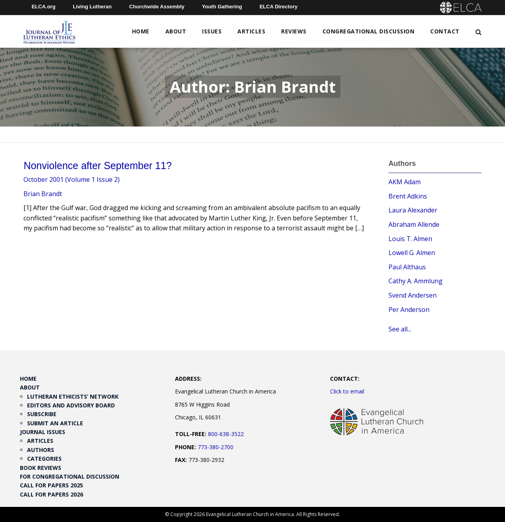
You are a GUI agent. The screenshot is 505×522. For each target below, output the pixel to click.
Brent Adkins (407, 196)
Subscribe (41, 414)
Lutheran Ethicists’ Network (72, 396)
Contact (445, 31)
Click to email (347, 391)
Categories (44, 458)
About (175, 31)
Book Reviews (40, 467)
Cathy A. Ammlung (415, 281)
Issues (211, 31)
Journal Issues (42, 432)
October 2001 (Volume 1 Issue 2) (71, 179)
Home (141, 31)
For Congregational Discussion (69, 476)
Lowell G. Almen (411, 252)
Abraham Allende (413, 224)
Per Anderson (408, 309)
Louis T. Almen (410, 238)
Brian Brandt (42, 193)
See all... (399, 329)
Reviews (294, 31)
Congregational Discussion (368, 31)
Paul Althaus (407, 267)
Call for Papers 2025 (51, 485)
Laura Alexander (412, 210)
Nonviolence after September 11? (97, 165)
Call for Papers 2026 (51, 494)
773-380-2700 (215, 447)
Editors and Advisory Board (71, 405)
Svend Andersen (412, 295)
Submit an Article (55, 423)
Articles (251, 31)
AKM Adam (404, 181)
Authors (40, 450)
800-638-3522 (226, 434)
